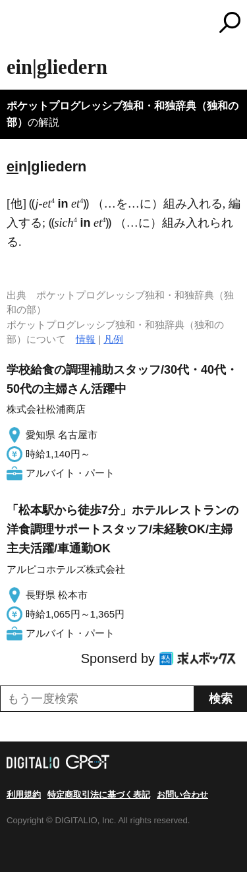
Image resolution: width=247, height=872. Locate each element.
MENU (16, 24)
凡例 (113, 339)
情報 (86, 339)
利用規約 (24, 794)
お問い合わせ (182, 794)
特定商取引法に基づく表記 (98, 794)
